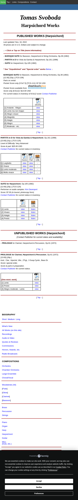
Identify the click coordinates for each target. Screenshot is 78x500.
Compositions (23, 2)
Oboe (5, 392)
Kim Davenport (31, 189)
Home (3, 2)
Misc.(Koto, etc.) (6, 443)
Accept (39, 481)
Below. (48, 69)
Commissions (8, 346)
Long (18, 319)
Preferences (39, 493)
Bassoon (6, 400)
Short (4, 319)
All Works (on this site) (11, 330)
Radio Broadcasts (9, 354)
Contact (33, 2)
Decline (39, 487)
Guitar (4, 438)
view (38, 108)
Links (14, 2)
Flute (5, 389)
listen (33, 209)
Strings (5, 415)
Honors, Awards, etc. (11, 350)
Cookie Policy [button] (61, 467)
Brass (4, 407)
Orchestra (6, 366)
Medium (11, 319)
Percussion (7, 411)
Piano (4, 422)
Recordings (7, 334)
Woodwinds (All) (9, 385)
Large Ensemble (9, 374)
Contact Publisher (8, 149)
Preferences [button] (52, 470)
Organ (4, 426)
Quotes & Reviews (10, 342)
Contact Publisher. (49, 94)
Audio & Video (8, 338)
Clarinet (6, 396)
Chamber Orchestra (10, 370)
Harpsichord (7, 434)
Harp (4, 430)
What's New (7, 326)
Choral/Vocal (7, 378)
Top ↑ (9, 2)
